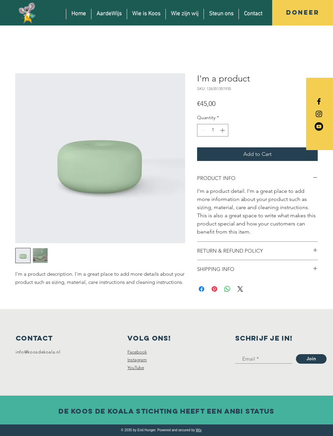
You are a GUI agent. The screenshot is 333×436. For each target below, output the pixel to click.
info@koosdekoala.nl (38, 352)
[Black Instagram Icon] (319, 114)
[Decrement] (202, 130)
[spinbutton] (213, 130)
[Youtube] (319, 126)
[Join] (311, 359)
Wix (198, 430)
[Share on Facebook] (201, 289)
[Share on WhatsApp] (227, 289)
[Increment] (223, 130)
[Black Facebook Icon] (319, 101)
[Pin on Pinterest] (214, 289)
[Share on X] (240, 289)
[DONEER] (302, 12)
